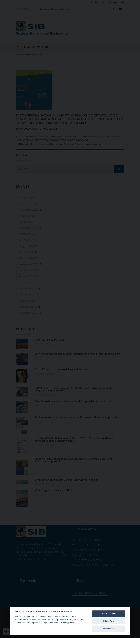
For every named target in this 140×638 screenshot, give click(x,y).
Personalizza (109, 628)
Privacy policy (67, 622)
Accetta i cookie (109, 613)
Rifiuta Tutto (108, 621)
